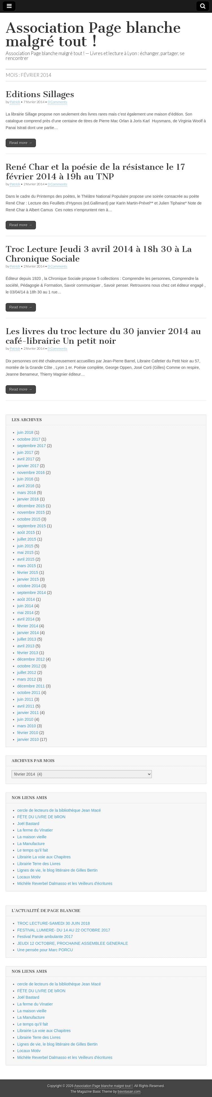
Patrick (15, 102)
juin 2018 (25, 432)
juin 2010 (25, 719)
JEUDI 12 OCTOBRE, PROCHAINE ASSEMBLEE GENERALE (72, 943)
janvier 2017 (28, 465)
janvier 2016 (28, 499)
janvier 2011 (28, 712)
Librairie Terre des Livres (38, 863)
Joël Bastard (28, 823)
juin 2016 (25, 479)
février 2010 (27, 732)
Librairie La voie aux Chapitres (44, 857)
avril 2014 (25, 619)
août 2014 (26, 599)
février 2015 (27, 572)
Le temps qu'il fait (32, 850)
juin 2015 (25, 546)
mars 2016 (26, 492)
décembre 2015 (31, 506)
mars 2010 (26, 726)
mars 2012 (26, 679)
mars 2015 (26, 565)
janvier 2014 (28, 632)
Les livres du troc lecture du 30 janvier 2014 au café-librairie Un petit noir (103, 336)
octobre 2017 (28, 439)
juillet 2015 (26, 539)
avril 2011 (25, 706)
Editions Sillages (40, 94)
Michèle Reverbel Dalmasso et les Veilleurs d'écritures (64, 883)
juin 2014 (25, 606)
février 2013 (27, 652)
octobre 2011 (28, 692)
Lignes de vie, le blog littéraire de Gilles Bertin (57, 870)
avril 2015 (25, 559)
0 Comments (57, 102)
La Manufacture (31, 843)
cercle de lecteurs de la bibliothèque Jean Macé (59, 810)
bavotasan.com (129, 1092)
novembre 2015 (31, 512)
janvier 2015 (28, 579)
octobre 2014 (28, 586)
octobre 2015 (28, 519)
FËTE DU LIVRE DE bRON (41, 817)
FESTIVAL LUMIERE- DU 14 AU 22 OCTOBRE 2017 (63, 930)
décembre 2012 (31, 659)
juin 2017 (25, 452)
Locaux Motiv (28, 877)
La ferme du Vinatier (35, 830)
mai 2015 (25, 552)
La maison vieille (32, 837)
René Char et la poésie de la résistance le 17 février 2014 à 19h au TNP (95, 172)
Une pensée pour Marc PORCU (45, 950)
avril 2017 (25, 459)
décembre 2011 (31, 686)
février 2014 (27, 626)
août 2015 (26, 532)
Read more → (20, 143)
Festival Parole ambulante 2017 (45, 936)
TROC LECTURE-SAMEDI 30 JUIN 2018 (53, 923)
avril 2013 (25, 646)
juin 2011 (25, 699)
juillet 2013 (26, 639)
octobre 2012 (28, 666)
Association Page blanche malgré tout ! (93, 34)
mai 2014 (25, 612)
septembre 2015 (31, 526)
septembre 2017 (31, 445)
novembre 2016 (31, 472)
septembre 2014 (31, 592)
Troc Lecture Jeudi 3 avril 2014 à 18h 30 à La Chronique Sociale (99, 254)
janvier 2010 (28, 739)
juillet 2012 (26, 672)
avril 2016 (25, 486)
